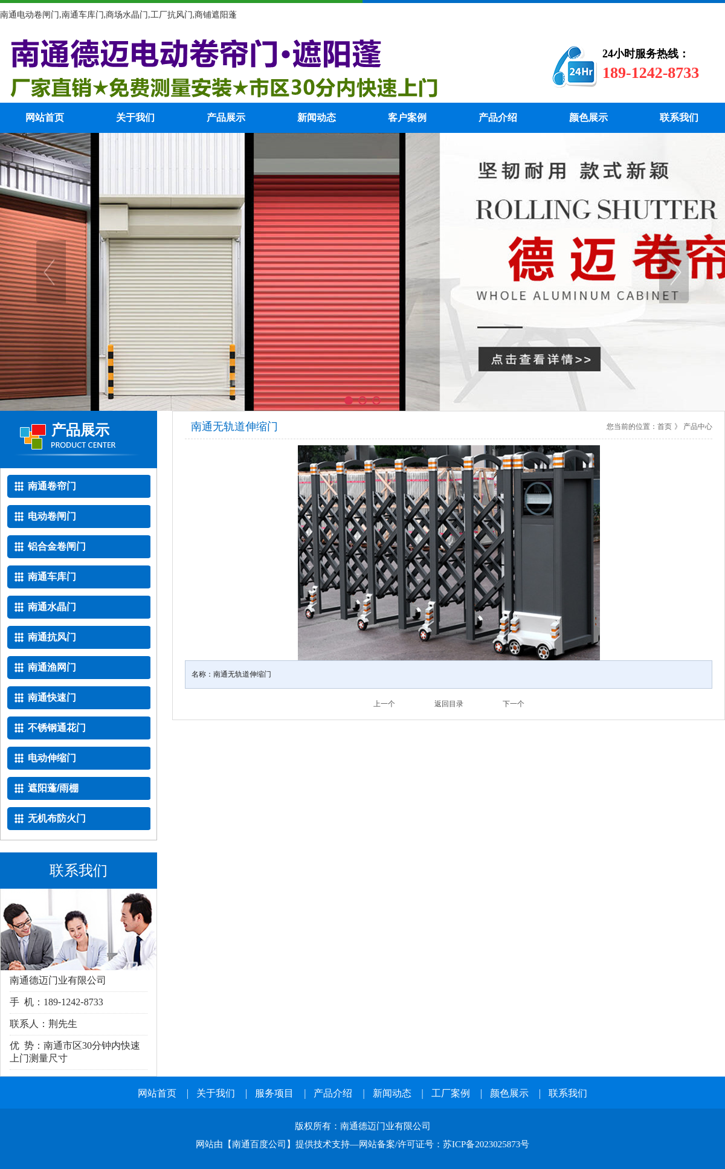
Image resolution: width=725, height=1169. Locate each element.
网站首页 (44, 117)
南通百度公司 (259, 1144)
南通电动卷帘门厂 (257, 66)
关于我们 (135, 117)
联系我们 (679, 117)
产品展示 (226, 117)
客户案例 (407, 117)
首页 (664, 426)
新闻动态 (316, 117)
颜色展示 (588, 117)
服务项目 (274, 1093)
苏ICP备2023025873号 (486, 1144)
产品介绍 (497, 117)
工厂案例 (450, 1093)
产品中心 (697, 426)
